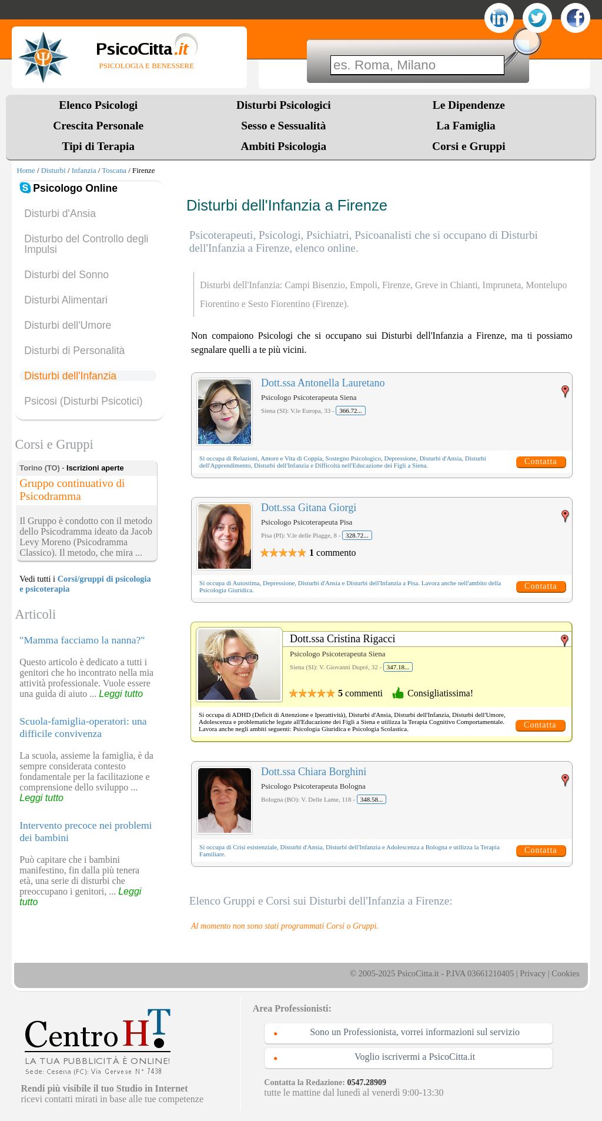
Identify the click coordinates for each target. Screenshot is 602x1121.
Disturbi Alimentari (66, 300)
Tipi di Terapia (98, 146)
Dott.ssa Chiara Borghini (313, 772)
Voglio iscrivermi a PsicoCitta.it (414, 1057)
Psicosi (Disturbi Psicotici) (83, 401)
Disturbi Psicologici (283, 105)
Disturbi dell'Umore (67, 325)
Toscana (114, 170)
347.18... (398, 666)
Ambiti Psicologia (283, 146)
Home (25, 170)
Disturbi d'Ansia (60, 213)
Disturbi (53, 170)
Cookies (565, 973)
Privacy (533, 973)
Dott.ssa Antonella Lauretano (322, 383)
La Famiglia (468, 125)
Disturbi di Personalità (74, 350)
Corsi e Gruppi (469, 146)
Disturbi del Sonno (66, 274)
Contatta (540, 461)
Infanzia (84, 170)
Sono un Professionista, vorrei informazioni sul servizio (415, 1032)
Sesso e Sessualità (283, 125)
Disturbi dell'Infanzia (70, 376)
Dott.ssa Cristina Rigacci (342, 639)
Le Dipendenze (469, 105)
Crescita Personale (98, 125)
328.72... (357, 535)
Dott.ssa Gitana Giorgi (308, 507)
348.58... (371, 799)
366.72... (350, 410)
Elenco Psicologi (98, 105)
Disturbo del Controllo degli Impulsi (86, 244)
